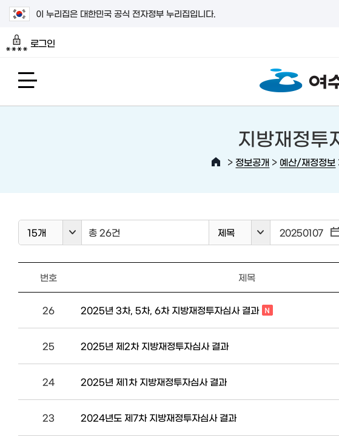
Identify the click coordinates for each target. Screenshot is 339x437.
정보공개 (252, 161)
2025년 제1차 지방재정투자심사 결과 (154, 381)
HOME (216, 162)
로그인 (30, 43)
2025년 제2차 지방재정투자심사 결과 (155, 345)
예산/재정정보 (307, 161)
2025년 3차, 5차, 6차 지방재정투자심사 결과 (177, 311)
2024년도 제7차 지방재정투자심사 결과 (159, 417)
